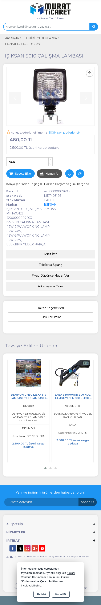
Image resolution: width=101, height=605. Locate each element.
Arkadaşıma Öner (50, 286)
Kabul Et (60, 594)
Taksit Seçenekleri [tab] (50, 308)
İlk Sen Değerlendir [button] (64, 133)
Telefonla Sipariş (50, 265)
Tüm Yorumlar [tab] (50, 317)
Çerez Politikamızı (51, 581)
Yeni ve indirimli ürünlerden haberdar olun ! (50, 492)
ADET (13, 161)
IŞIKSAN (50, 204)
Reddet (41, 594)
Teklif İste (50, 254)
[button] (45, 468)
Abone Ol (87, 502)
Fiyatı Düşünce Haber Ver (50, 275)
